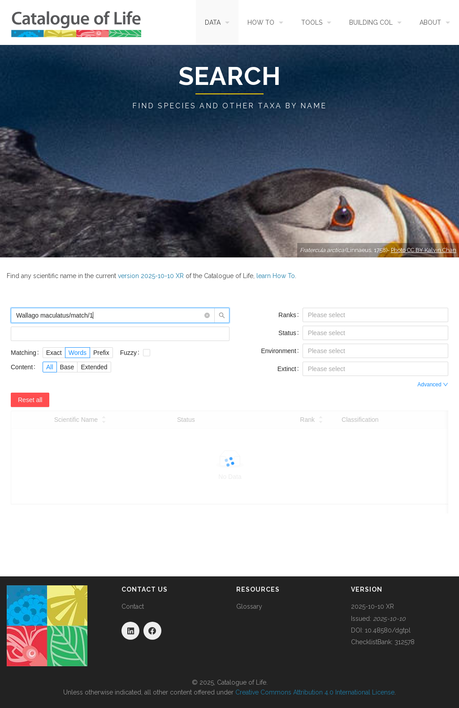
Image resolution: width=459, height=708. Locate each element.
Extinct (286, 368)
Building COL (371, 22)
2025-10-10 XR (372, 606)
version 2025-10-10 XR (151, 275)
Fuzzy (128, 352)
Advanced (432, 384)
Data (213, 22)
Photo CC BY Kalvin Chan (423, 250)
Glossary (249, 606)
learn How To (275, 275)
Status (287, 332)
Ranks (287, 315)
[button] (207, 315)
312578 (404, 642)
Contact (132, 606)
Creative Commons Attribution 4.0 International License (314, 692)
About (430, 22)
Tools (311, 22)
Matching (23, 352)
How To (260, 22)
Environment (278, 350)
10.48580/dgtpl (388, 630)
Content (22, 367)
